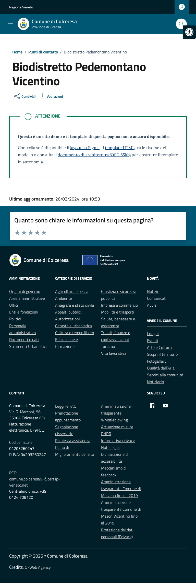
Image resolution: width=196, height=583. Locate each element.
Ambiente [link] (63, 298)
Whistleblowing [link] (114, 420)
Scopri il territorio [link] (162, 354)
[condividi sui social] (24, 96)
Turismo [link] (108, 346)
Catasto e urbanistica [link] (73, 326)
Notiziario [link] (155, 382)
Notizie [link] (153, 291)
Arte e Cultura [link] (159, 347)
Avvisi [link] (152, 305)
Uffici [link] (13, 305)
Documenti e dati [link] (24, 339)
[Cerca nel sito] (181, 24)
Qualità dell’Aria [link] (161, 368)
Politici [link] (15, 319)
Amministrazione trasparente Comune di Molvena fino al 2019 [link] (121, 489)
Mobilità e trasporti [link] (117, 312)
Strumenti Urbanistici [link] (28, 346)
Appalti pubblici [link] (68, 312)
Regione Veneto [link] (21, 7)
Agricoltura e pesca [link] (71, 291)
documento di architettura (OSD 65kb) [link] (94, 154)
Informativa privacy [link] (118, 440)
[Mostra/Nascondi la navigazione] (10, 23)
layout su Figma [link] (85, 147)
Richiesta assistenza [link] (72, 440)
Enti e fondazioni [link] (23, 312)
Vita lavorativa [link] (113, 353)
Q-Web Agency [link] (38, 567)
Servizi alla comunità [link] (165, 375)
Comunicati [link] (157, 298)
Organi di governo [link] (24, 291)
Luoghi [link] (153, 334)
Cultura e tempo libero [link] (74, 333)
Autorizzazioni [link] (67, 319)
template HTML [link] (119, 147)
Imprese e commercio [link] (119, 305)
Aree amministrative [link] (27, 298)
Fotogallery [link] (156, 361)
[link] (189, 32)
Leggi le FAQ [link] (66, 406)
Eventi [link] (152, 340)
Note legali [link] (110, 447)
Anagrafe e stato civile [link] (74, 305)
